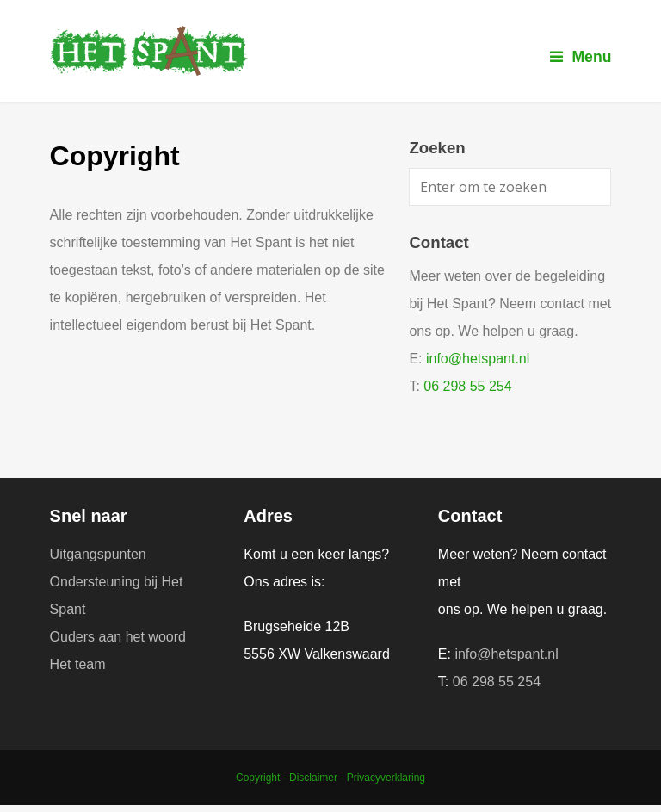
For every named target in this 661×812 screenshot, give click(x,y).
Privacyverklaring (386, 778)
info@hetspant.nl (477, 358)
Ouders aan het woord (118, 636)
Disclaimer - (318, 778)
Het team (78, 664)
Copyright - (262, 778)
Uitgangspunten (98, 554)
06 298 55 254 (467, 386)
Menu (580, 56)
